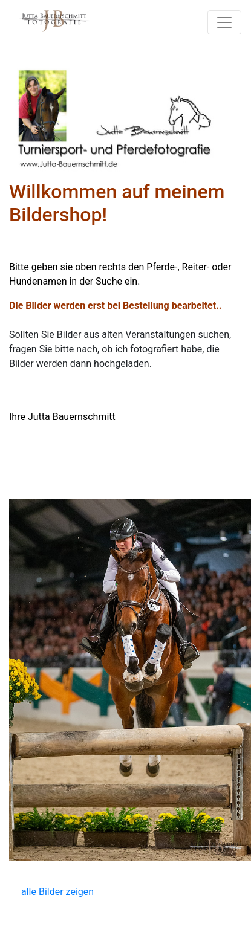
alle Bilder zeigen (57, 892)
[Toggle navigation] (224, 22)
